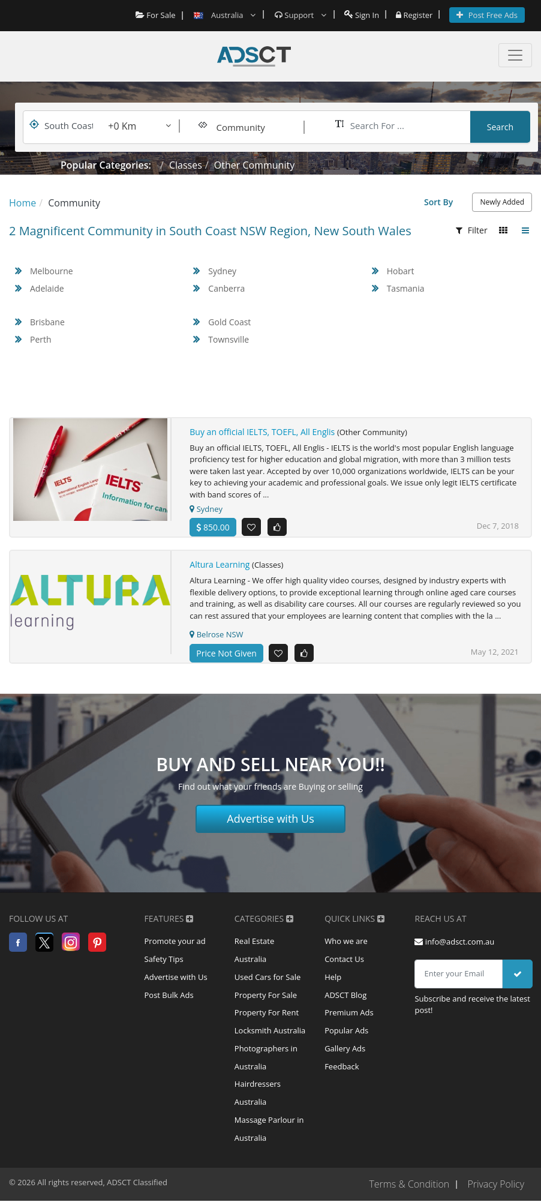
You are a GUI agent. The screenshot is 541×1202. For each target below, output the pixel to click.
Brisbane (47, 322)
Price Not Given (226, 653)
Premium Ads (349, 1013)
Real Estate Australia (254, 950)
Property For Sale (266, 995)
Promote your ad (175, 941)
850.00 (212, 527)
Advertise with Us (270, 818)
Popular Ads (346, 1031)
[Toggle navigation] (515, 55)
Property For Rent (267, 1013)
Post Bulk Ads (169, 995)
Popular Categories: (106, 165)
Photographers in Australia (266, 1058)
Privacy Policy (495, 1185)
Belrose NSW (216, 634)
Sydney (222, 271)
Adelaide (47, 288)
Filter (472, 230)
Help (332, 977)
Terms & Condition (408, 1185)
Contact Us (344, 959)
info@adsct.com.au (454, 941)
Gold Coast (229, 322)
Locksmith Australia (270, 1031)
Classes (185, 165)
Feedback (341, 1067)
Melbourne (51, 271)
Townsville (228, 339)
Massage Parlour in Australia (269, 1130)
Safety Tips (164, 959)
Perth (41, 339)
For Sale (155, 15)
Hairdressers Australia (258, 1094)
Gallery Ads (344, 1049)
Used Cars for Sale (267, 977)
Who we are (346, 941)
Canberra (226, 288)
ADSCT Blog (345, 995)
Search (500, 127)
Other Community (254, 165)
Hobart (400, 271)
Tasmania (406, 288)
